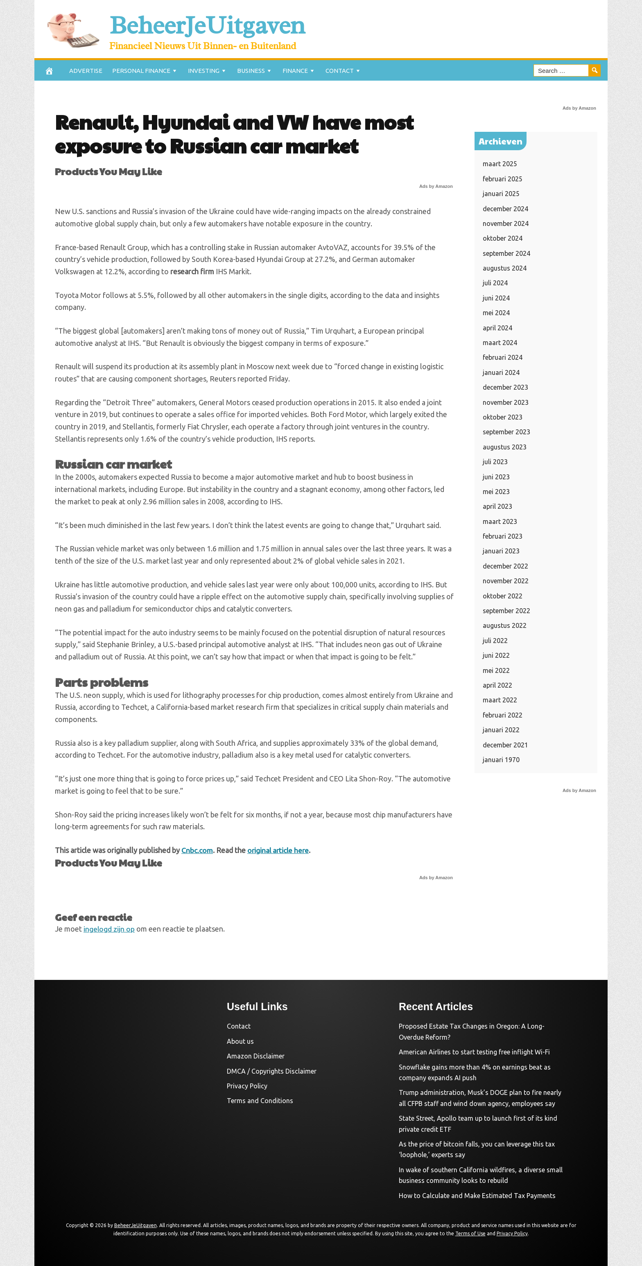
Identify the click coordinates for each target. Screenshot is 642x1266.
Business (251, 70)
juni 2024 (496, 298)
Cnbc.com (197, 850)
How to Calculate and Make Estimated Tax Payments (477, 1195)
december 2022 (505, 566)
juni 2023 (496, 477)
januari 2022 (501, 729)
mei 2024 (496, 312)
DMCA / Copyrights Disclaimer (271, 1070)
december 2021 (505, 745)
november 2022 (506, 580)
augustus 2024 (505, 268)
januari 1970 (501, 759)
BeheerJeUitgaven (224, 24)
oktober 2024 (502, 238)
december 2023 (505, 387)
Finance (295, 70)
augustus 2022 (505, 625)
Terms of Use (470, 1233)
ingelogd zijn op (109, 928)
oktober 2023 (502, 417)
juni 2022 (496, 655)
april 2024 (497, 328)
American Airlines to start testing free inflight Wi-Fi (474, 1052)
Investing (203, 70)
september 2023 (506, 432)
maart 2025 (500, 163)
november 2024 (506, 223)
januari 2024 (501, 372)
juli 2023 (495, 461)
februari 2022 (502, 715)
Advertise (85, 70)
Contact (340, 70)
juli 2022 (495, 640)
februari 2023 (502, 536)
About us (240, 1041)
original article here (279, 850)
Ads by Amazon (436, 186)
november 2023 (506, 402)
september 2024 (506, 253)
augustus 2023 (505, 447)
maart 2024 (500, 342)
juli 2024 (495, 283)
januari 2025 (501, 193)
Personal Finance (141, 70)
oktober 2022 (502, 596)
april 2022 (497, 685)
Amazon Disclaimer (256, 1056)
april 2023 (497, 506)
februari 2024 (502, 357)
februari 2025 (502, 179)
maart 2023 (500, 521)
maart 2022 (500, 700)
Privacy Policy (247, 1086)
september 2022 (506, 610)
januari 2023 (501, 551)
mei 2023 (496, 491)
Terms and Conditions (260, 1100)
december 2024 (505, 208)
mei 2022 (496, 670)
